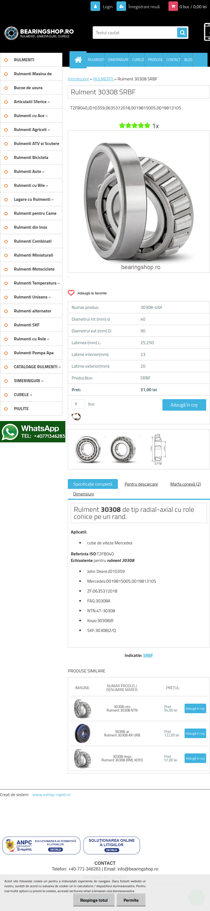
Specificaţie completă (92, 484)
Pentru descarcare (141, 484)
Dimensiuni (83, 494)
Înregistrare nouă (144, 6)
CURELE (138, 59)
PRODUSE (155, 59)
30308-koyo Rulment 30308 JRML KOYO (122, 758)
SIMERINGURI (118, 59)
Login (107, 6)
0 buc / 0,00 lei (193, 6)
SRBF (148, 655)
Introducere (78, 79)
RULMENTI (96, 59)
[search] (182, 33)
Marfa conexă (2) (185, 484)
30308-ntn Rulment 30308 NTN (122, 708)
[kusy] (78, 404)
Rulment (86, 509)
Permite (131, 900)
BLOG (188, 59)
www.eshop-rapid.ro (51, 794)
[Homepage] (79, 59)
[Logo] (37, 32)
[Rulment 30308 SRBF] (88, 434)
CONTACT (174, 59)
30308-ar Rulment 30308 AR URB (122, 733)
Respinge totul (94, 900)
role (188, 509)
